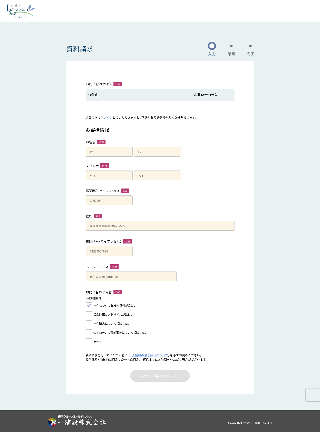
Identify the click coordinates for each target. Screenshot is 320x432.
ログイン (107, 117)
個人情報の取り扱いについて (148, 355)
